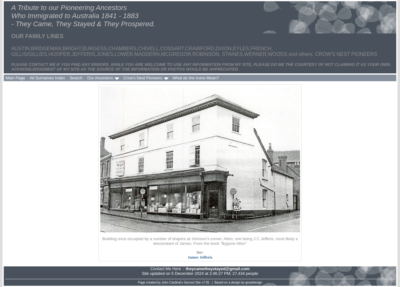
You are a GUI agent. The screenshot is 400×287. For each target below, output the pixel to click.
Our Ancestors (100, 78)
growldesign (253, 282)
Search (76, 78)
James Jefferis (200, 257)
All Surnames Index (47, 78)
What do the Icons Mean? (195, 78)
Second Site (192, 282)
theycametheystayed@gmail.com (218, 268)
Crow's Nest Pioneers (142, 78)
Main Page (15, 78)
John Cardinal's (172, 282)
